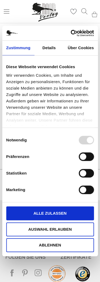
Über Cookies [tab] (81, 47)
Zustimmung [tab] (18, 47)
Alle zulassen (49, 213)
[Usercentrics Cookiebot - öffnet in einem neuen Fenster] (71, 33)
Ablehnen (50, 245)
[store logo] (45, 12)
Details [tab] (49, 47)
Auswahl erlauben (50, 229)
